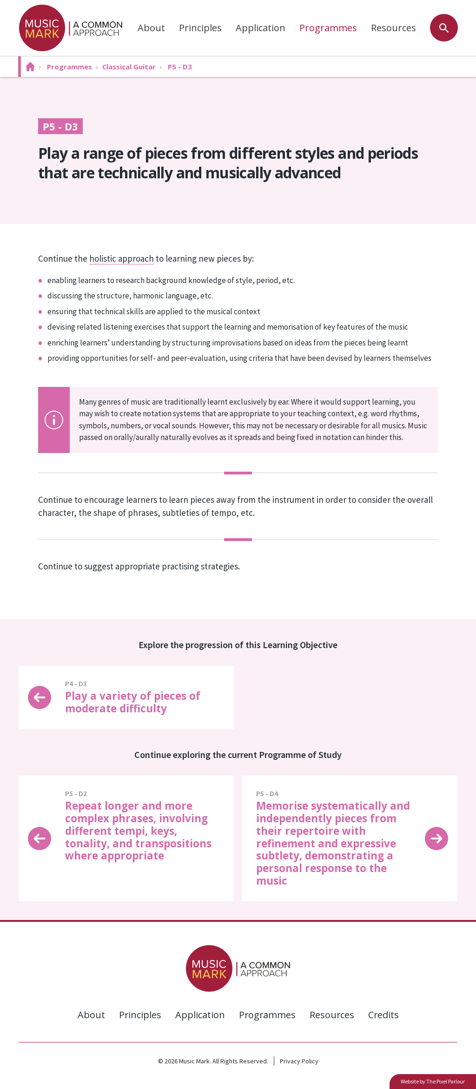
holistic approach (121, 258)
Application (260, 27)
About (151, 27)
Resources (393, 27)
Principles (199, 27)
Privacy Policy (299, 1061)
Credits (384, 1014)
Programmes (328, 27)
